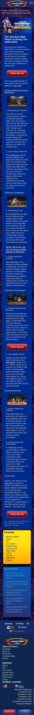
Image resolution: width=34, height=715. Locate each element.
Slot (7, 541)
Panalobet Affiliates (24, 704)
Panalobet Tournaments (22, 701)
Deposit (9, 560)
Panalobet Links (25, 697)
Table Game (11, 551)
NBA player (15, 155)
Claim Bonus (17, 73)
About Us (6, 651)
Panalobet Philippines (23, 690)
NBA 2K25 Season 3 (11, 523)
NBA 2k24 (17, 86)
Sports (8, 539)
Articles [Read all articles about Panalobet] (5, 658)
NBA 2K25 (12, 521)
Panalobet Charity (24, 699)
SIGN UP (9, 712)
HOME (5, 11)
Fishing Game (11, 548)
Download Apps (8, 656)
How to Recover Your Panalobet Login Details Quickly (15, 575)
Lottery (8, 553)
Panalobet (6, 649)
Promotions (6, 654)
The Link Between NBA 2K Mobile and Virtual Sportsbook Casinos (16, 592)
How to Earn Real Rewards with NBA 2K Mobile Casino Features (17, 584)
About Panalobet (12, 537)
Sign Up (9, 555)
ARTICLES (13, 11)
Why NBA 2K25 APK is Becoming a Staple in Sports (15, 601)
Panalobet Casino (24, 694)
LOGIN (25, 712)
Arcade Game (11, 546)
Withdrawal (10, 558)
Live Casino (10, 544)
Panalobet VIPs (25, 692)
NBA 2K (18, 521)
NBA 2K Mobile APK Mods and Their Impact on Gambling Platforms (16, 609)
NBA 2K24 (25, 521)
